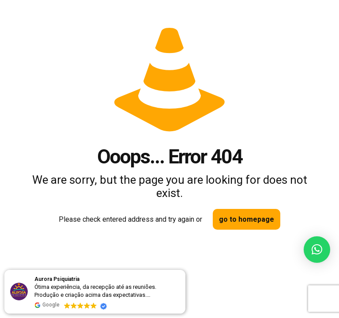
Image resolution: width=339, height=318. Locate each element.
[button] (317, 249)
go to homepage (246, 219)
